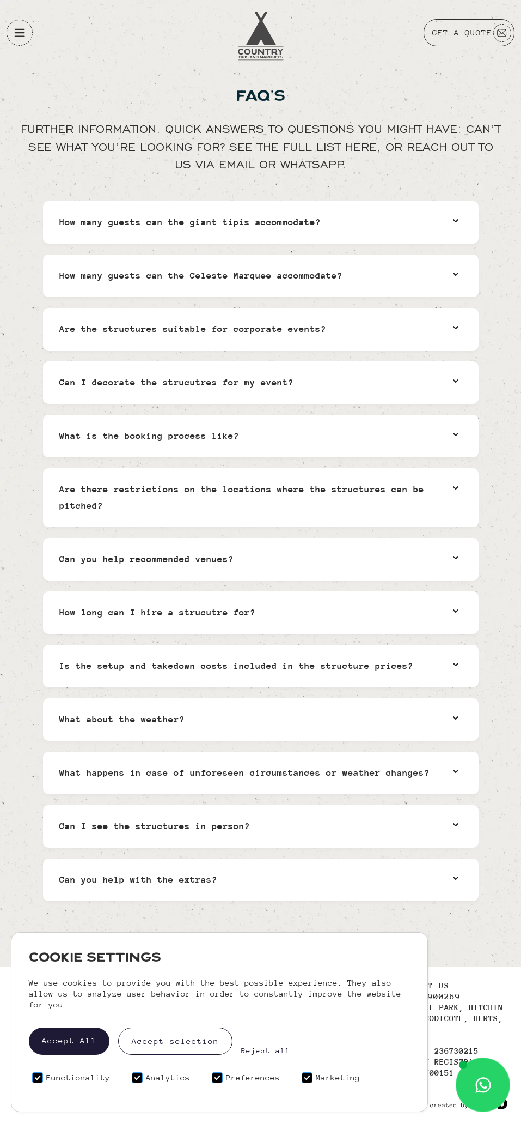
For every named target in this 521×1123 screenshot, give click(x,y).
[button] (20, 33)
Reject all (265, 1051)
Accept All (69, 1040)
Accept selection (175, 1041)
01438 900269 (428, 996)
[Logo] (261, 33)
